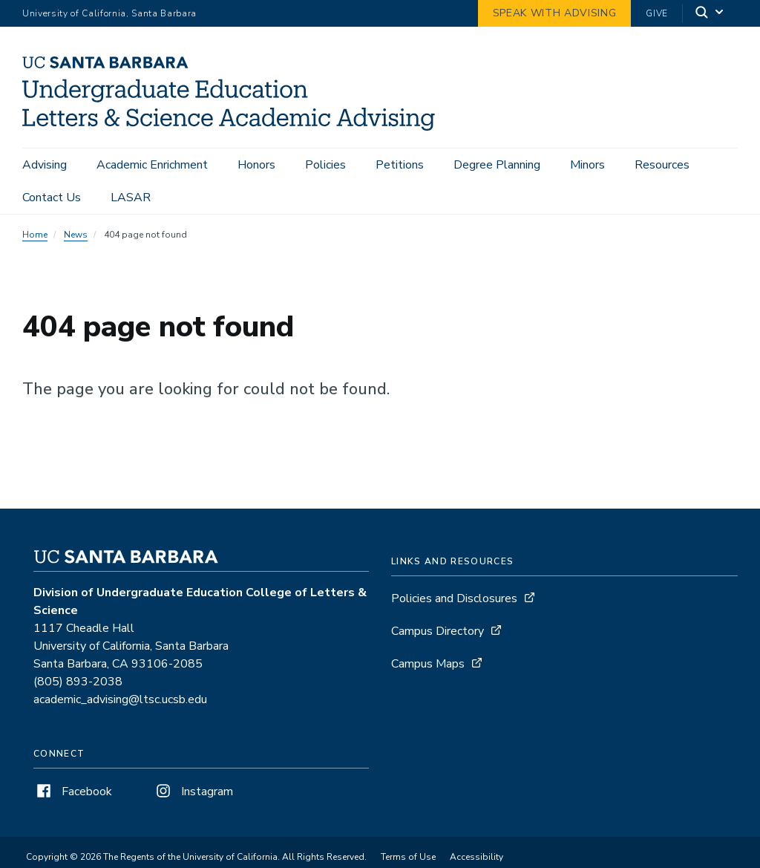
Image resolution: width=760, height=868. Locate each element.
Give (657, 13)
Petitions (400, 165)
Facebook (72, 791)
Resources (662, 165)
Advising (44, 165)
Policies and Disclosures (454, 598)
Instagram (193, 791)
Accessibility (476, 857)
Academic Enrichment (152, 165)
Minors (587, 165)
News (76, 235)
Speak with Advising (555, 13)
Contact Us (51, 197)
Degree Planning (496, 165)
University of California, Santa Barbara (109, 13)
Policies (325, 165)
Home (35, 235)
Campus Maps (428, 664)
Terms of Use (408, 857)
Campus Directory (437, 631)
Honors (256, 165)
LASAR (131, 197)
